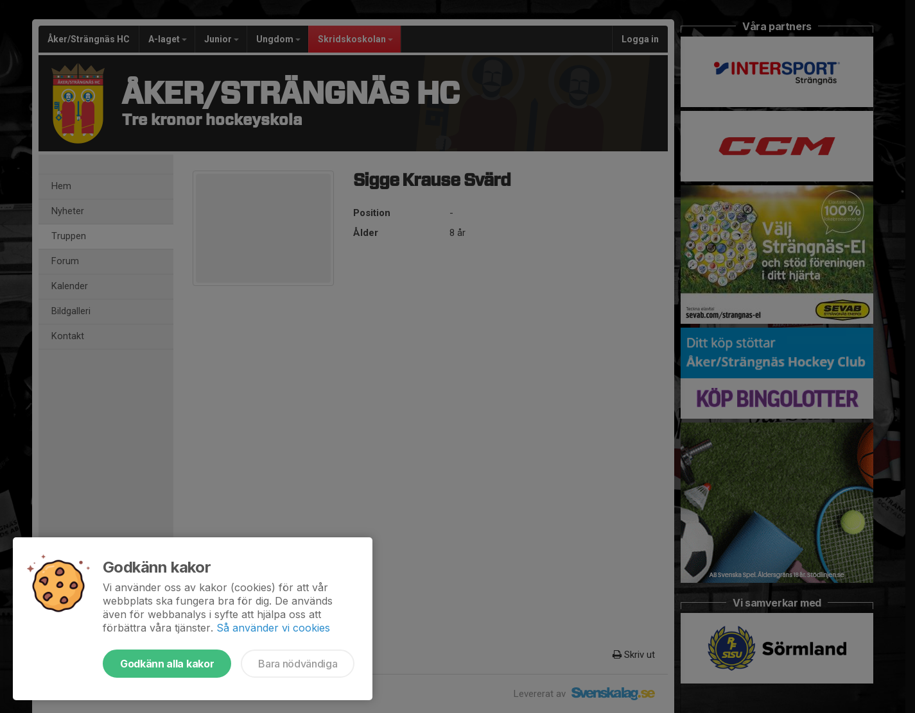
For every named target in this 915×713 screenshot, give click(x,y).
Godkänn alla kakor (167, 663)
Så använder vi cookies (273, 627)
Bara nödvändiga (297, 663)
